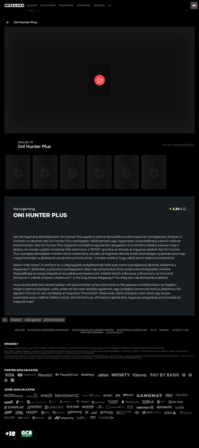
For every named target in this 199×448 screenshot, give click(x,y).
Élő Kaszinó (48, 5)
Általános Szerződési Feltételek (48, 330)
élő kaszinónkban (79, 284)
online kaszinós (135, 236)
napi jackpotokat (103, 269)
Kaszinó (32, 5)
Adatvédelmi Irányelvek (132, 330)
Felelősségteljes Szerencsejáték (93, 330)
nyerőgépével (137, 265)
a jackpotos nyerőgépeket (64, 269)
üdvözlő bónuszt (82, 297)
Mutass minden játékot (178, 145)
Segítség (99, 5)
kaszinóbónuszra (25, 297)
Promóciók (66, 5)
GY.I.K (153, 330)
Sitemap (164, 330)
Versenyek (84, 5)
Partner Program (91, 332)
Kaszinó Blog (114, 332)
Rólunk (20, 330)
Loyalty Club (180, 330)
